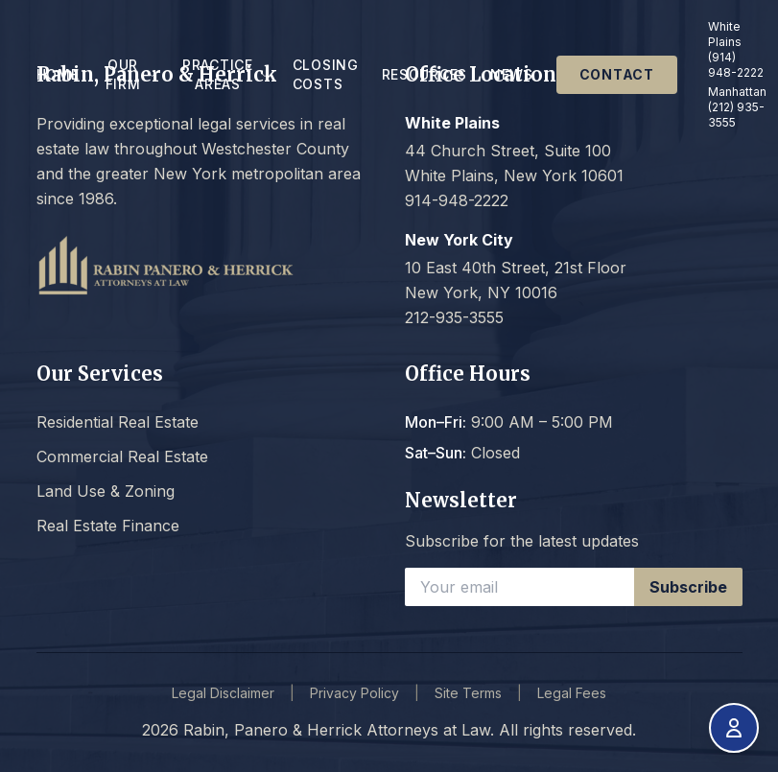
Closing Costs (326, 74)
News (511, 74)
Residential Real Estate (117, 422)
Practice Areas (226, 74)
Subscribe (688, 587)
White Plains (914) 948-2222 (736, 49)
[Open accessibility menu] (734, 728)
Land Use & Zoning (105, 491)
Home (58, 74)
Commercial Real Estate (122, 456)
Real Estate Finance (107, 525)
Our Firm (131, 74)
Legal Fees (571, 693)
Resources (424, 74)
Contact (616, 74)
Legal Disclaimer (223, 693)
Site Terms (468, 693)
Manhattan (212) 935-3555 (737, 106)
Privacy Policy (354, 693)
